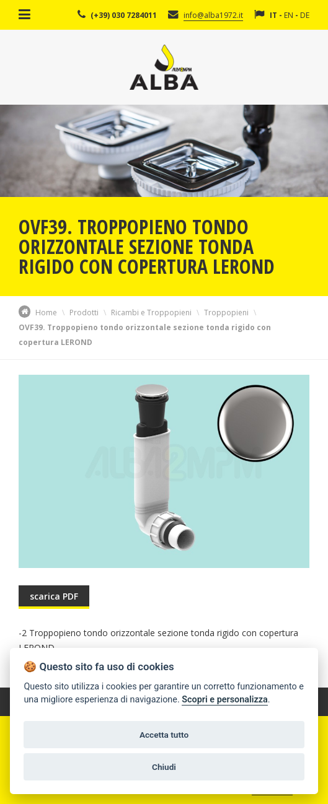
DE (304, 15)
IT (273, 15)
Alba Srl (164, 67)
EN (288, 15)
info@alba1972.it (213, 15)
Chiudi (164, 767)
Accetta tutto (164, 735)
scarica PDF (54, 596)
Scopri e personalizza (224, 699)
